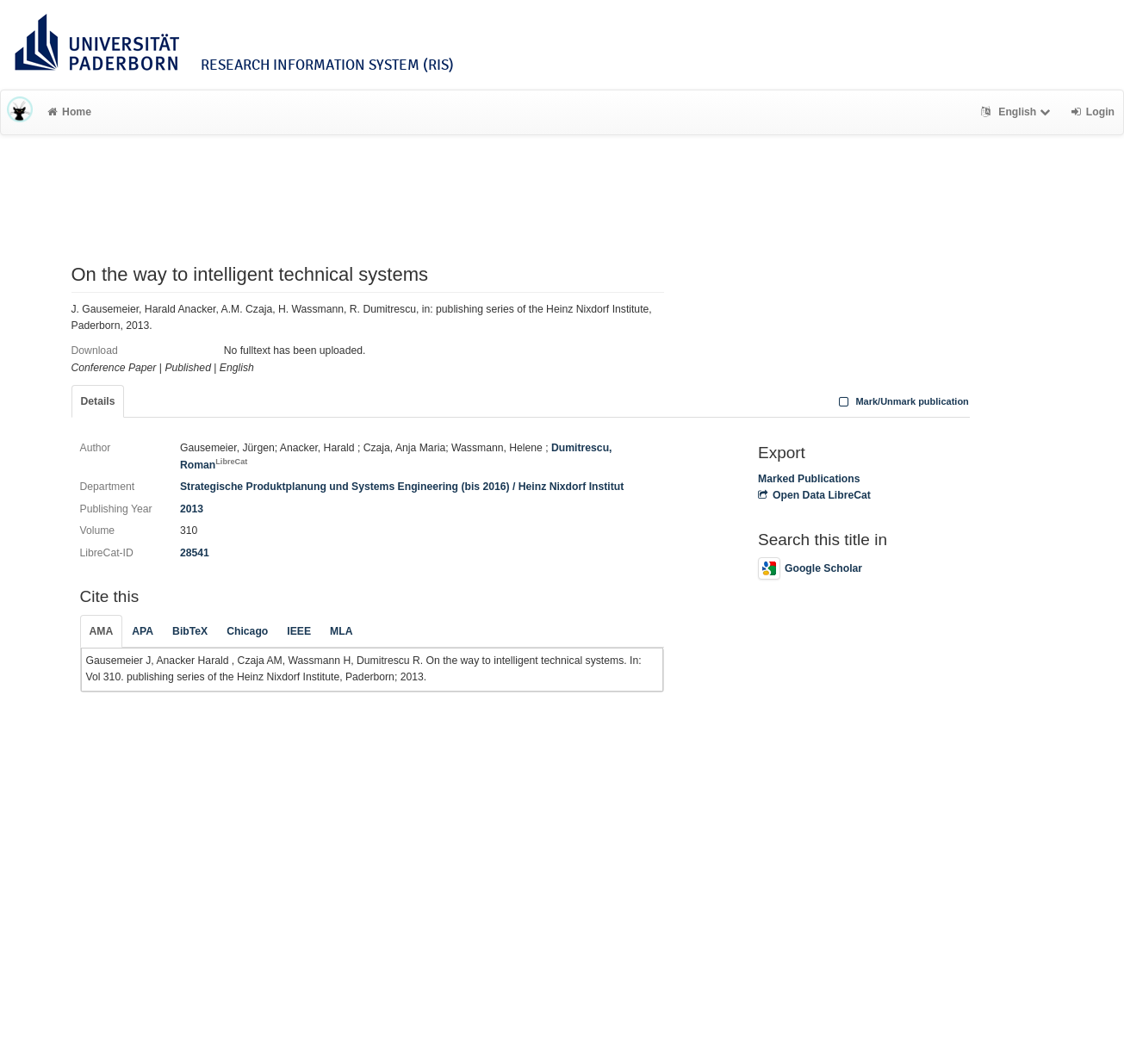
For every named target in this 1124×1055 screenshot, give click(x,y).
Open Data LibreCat (814, 495)
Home (69, 112)
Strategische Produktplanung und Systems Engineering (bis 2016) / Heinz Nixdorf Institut (402, 487)
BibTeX (190, 631)
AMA (102, 631)
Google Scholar (810, 568)
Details (98, 401)
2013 (191, 509)
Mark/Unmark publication (902, 401)
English (1017, 112)
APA (142, 631)
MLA (341, 631)
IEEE (299, 631)
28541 (194, 553)
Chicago (247, 631)
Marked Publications (809, 479)
